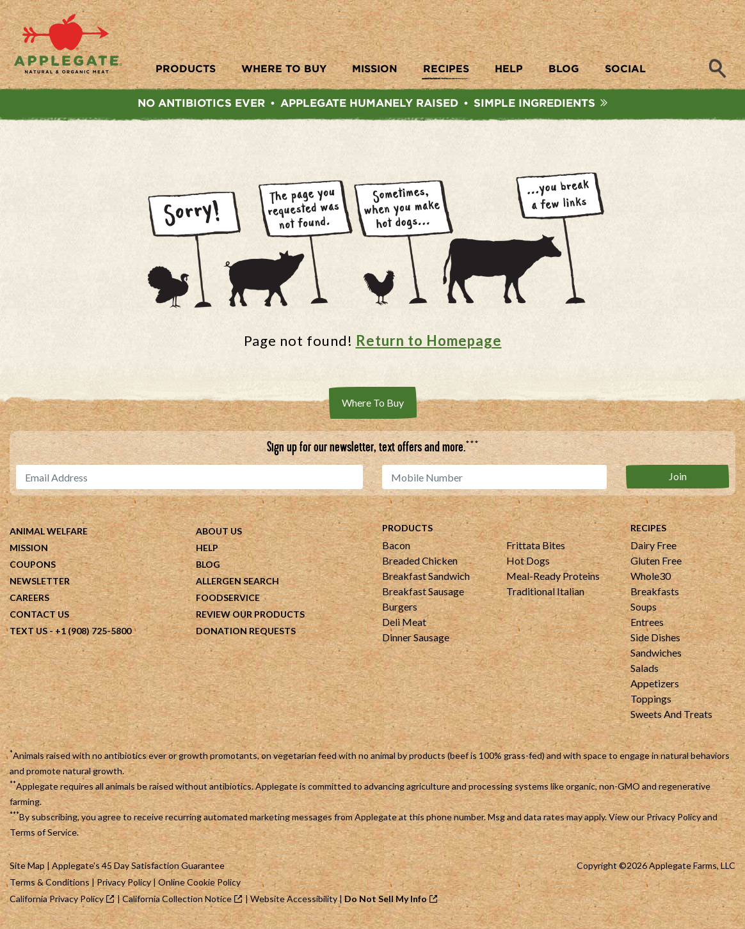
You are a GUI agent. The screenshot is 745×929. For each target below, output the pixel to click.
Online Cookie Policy (199, 883)
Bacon (396, 546)
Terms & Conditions (50, 883)
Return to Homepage (429, 341)
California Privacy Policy (57, 899)
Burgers (399, 608)
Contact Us (39, 615)
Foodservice (228, 598)
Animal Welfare (49, 532)
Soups (643, 608)
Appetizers (654, 684)
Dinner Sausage (415, 638)
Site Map (27, 866)
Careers (29, 598)
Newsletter (40, 582)
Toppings (650, 700)
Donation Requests (246, 632)
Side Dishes (655, 638)
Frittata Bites (535, 546)
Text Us (28, 632)
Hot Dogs (528, 562)
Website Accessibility (293, 899)
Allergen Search (237, 582)
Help (207, 548)
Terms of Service (43, 833)
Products (407, 529)
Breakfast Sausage (423, 592)
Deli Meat (404, 623)
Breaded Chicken (420, 562)
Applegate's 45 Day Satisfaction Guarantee (138, 866)
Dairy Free (653, 546)
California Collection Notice (177, 899)
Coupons (33, 565)
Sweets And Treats (671, 715)
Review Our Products (250, 615)
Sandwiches (656, 654)
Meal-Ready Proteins (553, 577)
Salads (644, 669)
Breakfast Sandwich (426, 577)
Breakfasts (654, 592)
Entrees (647, 623)
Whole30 (650, 577)
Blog (208, 565)
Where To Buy (373, 404)
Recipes (648, 529)
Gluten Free (656, 562)
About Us (219, 532)
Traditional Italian (545, 592)
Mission (29, 548)
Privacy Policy (673, 818)
